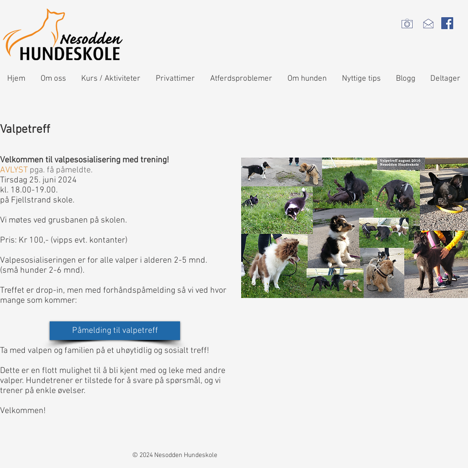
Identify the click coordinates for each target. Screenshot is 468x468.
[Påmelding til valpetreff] (115, 330)
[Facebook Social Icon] (447, 23)
